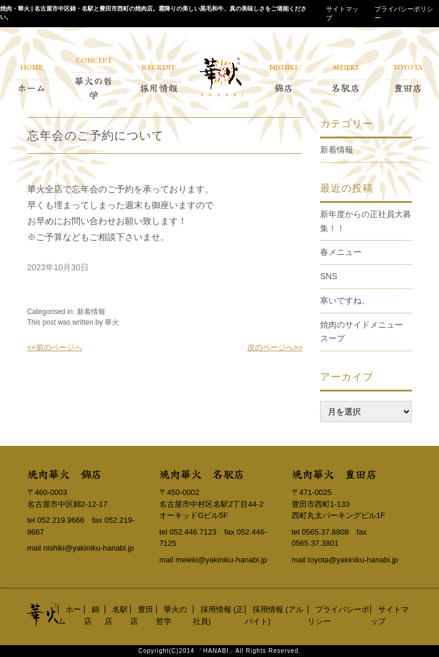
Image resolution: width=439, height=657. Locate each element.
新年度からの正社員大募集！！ (365, 221)
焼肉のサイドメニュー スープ (365, 332)
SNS (328, 276)
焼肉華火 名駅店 (201, 473)
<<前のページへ (54, 347)
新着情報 (91, 312)
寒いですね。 (345, 300)
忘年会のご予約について (95, 135)
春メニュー (340, 252)
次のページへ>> (274, 347)
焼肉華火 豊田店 (334, 473)
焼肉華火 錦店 (64, 473)
